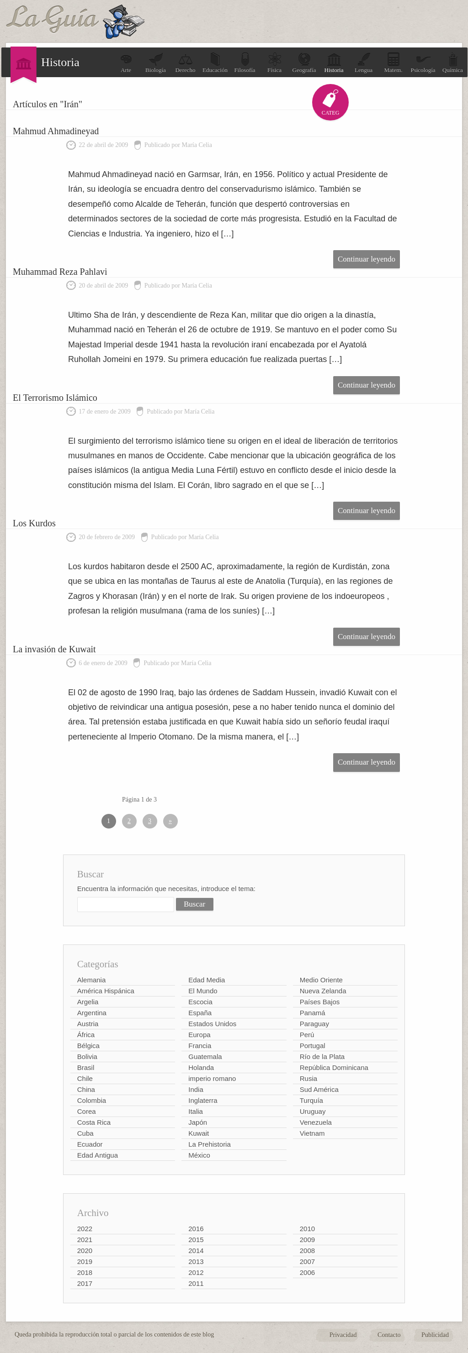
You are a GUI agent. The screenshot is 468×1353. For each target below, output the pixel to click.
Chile (85, 1078)
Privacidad (343, 1335)
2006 (307, 1272)
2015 (195, 1239)
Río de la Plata (322, 1056)
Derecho (185, 62)
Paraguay (314, 1024)
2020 (84, 1250)
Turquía (311, 1100)
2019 (84, 1261)
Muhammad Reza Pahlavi (60, 272)
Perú (307, 1034)
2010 (307, 1228)
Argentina (91, 1013)
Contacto (389, 1335)
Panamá (312, 1013)
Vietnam (312, 1133)
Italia (195, 1111)
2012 (195, 1272)
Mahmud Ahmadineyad (56, 131)
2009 (307, 1239)
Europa (199, 1034)
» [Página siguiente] (170, 821)
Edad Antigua (97, 1155)
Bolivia (87, 1056)
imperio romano (212, 1078)
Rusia (308, 1078)
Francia (199, 1045)
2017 (84, 1283)
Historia (334, 62)
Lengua (363, 62)
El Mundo (202, 991)
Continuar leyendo (366, 259)
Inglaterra (202, 1100)
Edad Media (206, 980)
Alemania (91, 980)
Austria (88, 1024)
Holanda (201, 1067)
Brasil (86, 1067)
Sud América (319, 1089)
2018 (84, 1272)
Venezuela (316, 1122)
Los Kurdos (34, 523)
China (86, 1089)
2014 (195, 1250)
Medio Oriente (321, 980)
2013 (195, 1261)
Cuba (85, 1133)
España (200, 1013)
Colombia (91, 1100)
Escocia (200, 1002)
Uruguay (313, 1111)
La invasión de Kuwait (54, 649)
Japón (197, 1122)
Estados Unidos (212, 1024)
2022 (84, 1228)
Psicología (422, 62)
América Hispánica (105, 991)
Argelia (88, 1002)
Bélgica (88, 1045)
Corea (86, 1111)
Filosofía (244, 62)
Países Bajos (320, 1002)
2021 (84, 1239)
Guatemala (205, 1056)
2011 (195, 1283)
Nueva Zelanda (323, 991)
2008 (307, 1250)
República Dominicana (334, 1067)
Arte (126, 62)
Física (274, 62)
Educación (215, 62)
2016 (195, 1228)
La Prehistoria (209, 1144)
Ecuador (90, 1144)
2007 (307, 1261)
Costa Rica (94, 1122)
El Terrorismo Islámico (55, 398)
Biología (155, 62)
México (199, 1155)
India (195, 1089)
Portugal (312, 1045)
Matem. (393, 62)
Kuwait (198, 1133)
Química (452, 62)
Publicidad (435, 1335)
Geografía (304, 62)
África (86, 1034)
